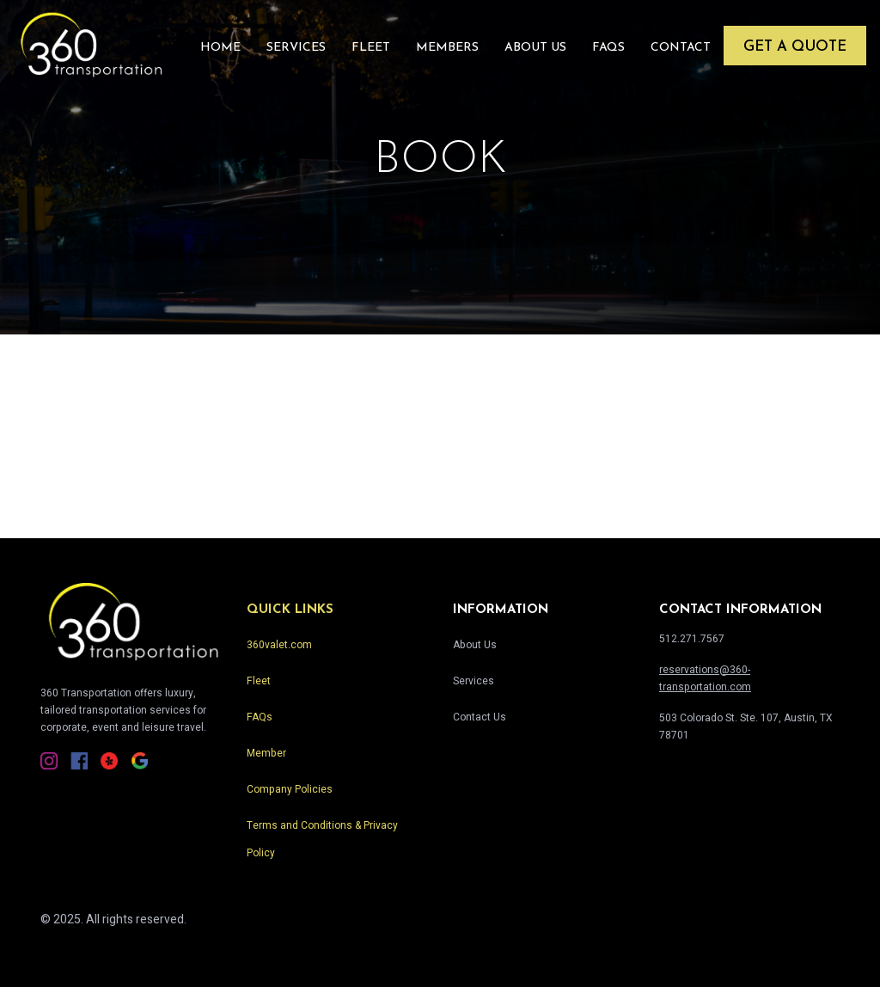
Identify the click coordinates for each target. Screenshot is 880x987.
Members (447, 47)
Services (296, 47)
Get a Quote (794, 47)
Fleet (370, 47)
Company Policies (290, 789)
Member (266, 753)
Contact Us (479, 717)
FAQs (608, 47)
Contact (681, 47)
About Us (535, 47)
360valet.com (279, 645)
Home (220, 47)
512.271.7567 (691, 639)
